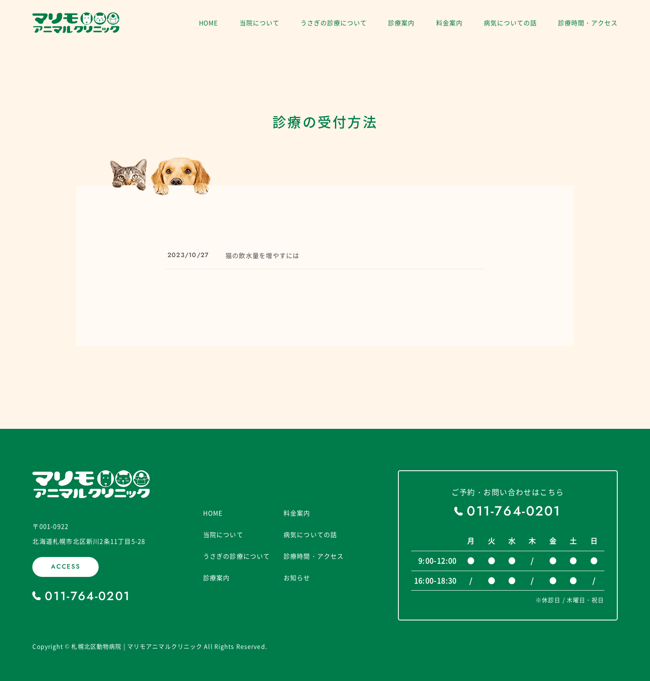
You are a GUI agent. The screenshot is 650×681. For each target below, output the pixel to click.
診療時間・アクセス (587, 22)
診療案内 (401, 22)
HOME (208, 22)
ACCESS (66, 567)
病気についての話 (510, 22)
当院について (259, 22)
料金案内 (449, 22)
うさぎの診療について (333, 22)
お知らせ (297, 578)
